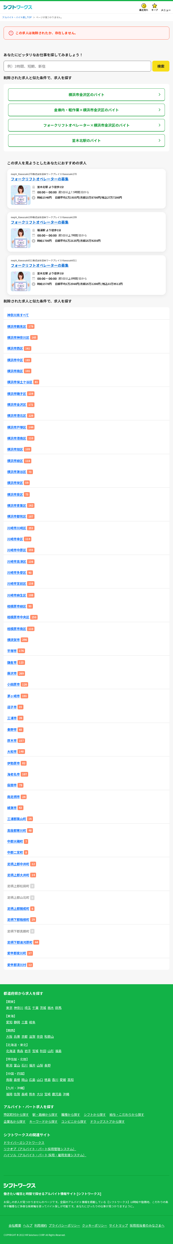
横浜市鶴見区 (16, 326)
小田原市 (13, 684)
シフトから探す (95, 1114)
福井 (32, 1065)
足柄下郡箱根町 (18, 919)
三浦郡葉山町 (16, 819)
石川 (24, 1065)
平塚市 (12, 651)
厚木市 (12, 740)
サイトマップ (118, 1225)
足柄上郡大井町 (18, 875)
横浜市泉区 (15, 494)
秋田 (43, 1051)
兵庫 (17, 1036)
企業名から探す (15, 1121)
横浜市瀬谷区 (16, 472)
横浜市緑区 (15, 461)
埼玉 (28, 1007)
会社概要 (15, 1225)
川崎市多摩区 (16, 572)
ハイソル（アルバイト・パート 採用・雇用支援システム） (45, 1155)
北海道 (11, 1051)
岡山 (24, 1079)
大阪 (9, 1036)
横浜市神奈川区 (18, 337)
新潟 (9, 1065)
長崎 (24, 1094)
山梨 (40, 1065)
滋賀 (32, 1036)
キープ (154, 9)
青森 (20, 1051)
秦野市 (12, 729)
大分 (40, 1094)
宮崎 (47, 1094)
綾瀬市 (12, 808)
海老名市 (13, 774)
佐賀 (17, 1094)
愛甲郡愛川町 (16, 953)
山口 (40, 1079)
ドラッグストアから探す (107, 1121)
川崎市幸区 (15, 539)
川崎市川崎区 (16, 528)
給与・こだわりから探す (126, 1114)
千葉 (35, 1007)
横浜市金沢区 (16, 404)
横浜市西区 (15, 348)
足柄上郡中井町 (18, 864)
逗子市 (12, 707)
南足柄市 (13, 797)
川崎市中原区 (16, 550)
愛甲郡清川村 (16, 965)
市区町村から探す (16, 1114)
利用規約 (40, 1225)
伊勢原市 (13, 763)
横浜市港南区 (16, 438)
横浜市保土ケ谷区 (19, 382)
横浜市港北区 (16, 415)
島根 (17, 1079)
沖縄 (66, 1094)
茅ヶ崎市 (13, 696)
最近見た (143, 9)
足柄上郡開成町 (18, 908)
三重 (24, 1022)
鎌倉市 (12, 662)
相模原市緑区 (16, 606)
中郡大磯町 (15, 841)
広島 (32, 1079)
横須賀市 (13, 640)
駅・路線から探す (45, 1114)
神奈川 (18, 1007)
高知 (70, 1079)
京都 (24, 1036)
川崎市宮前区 (16, 583)
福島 (58, 1051)
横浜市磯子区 (16, 394)
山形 (51, 1051)
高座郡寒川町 (16, 830)
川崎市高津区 (16, 561)
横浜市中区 (15, 360)
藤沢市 (12, 673)
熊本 (32, 1094)
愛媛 (63, 1079)
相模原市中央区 (18, 617)
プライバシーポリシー (64, 1225)
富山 (17, 1065)
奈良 (40, 1036)
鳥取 (9, 1079)
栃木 (51, 1007)
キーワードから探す (43, 1121)
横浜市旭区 (15, 449)
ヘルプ (27, 1225)
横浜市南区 (15, 371)
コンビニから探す (73, 1121)
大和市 (12, 751)
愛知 (9, 1022)
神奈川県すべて (18, 315)
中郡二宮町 (15, 852)
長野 (47, 1065)
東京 (9, 1007)
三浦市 (12, 718)
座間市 (12, 785)
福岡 (9, 1094)
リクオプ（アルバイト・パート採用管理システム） (40, 1149)
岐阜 (32, 1022)
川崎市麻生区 (16, 595)
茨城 (43, 1007)
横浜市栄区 (15, 483)
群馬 (58, 1007)
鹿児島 (56, 1094)
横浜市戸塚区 (16, 427)
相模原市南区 (16, 629)
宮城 (35, 1051)
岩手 (28, 1051)
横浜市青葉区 (16, 505)
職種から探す (70, 1114)
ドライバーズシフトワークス (24, 1142)
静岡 (17, 1022)
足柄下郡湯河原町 (19, 942)
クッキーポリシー (94, 1225)
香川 (55, 1079)
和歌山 (49, 1036)
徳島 (47, 1079)
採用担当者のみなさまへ (147, 1225)
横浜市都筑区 (16, 516)
